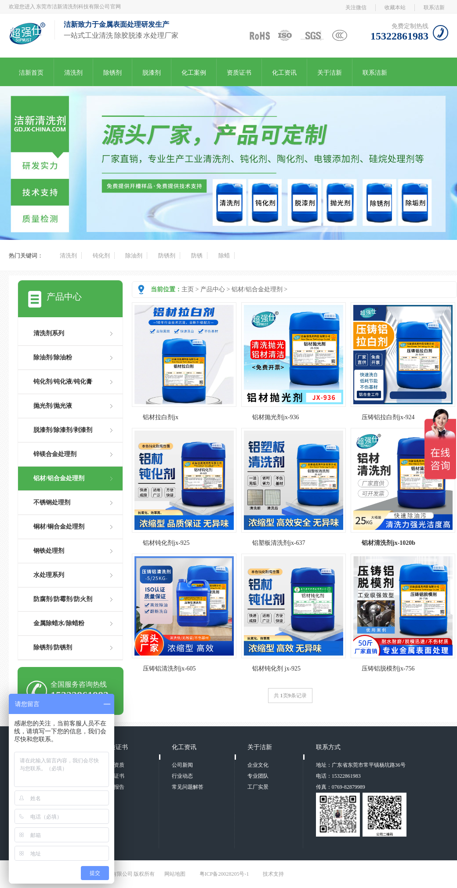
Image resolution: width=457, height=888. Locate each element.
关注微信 (355, 7)
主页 (187, 289)
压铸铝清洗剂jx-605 (169, 668)
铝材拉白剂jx (160, 417)
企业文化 (257, 765)
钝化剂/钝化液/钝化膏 (62, 381)
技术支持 (273, 874)
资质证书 (239, 72)
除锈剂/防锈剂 (52, 647)
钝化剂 (101, 255)
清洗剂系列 (48, 333)
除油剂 (133, 255)
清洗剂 (73, 72)
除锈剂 (112, 72)
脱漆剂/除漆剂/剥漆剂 (62, 430)
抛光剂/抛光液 (52, 405)
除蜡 (224, 255)
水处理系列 (48, 575)
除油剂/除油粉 (52, 357)
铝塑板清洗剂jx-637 (278, 543)
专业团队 (257, 776)
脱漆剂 (151, 72)
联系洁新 (434, 7)
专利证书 (113, 776)
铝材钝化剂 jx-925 (276, 668)
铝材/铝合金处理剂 (257, 289)
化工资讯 (284, 72)
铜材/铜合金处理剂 (58, 526)
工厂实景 (257, 787)
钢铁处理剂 (48, 550)
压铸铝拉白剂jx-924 (388, 417)
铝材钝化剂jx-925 (166, 543)
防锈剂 (166, 255)
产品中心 (212, 289)
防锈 (197, 255)
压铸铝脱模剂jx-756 (388, 668)
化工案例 (193, 72)
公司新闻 (182, 765)
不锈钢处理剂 (51, 502)
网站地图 (174, 874)
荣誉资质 (113, 765)
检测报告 (113, 787)
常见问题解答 (187, 787)
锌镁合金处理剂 (54, 454)
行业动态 (182, 776)
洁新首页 (31, 72)
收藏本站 (395, 7)
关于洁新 (329, 72)
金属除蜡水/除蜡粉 (58, 623)
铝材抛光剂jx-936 (275, 417)
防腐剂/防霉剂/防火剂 (62, 599)
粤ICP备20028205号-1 (224, 874)
